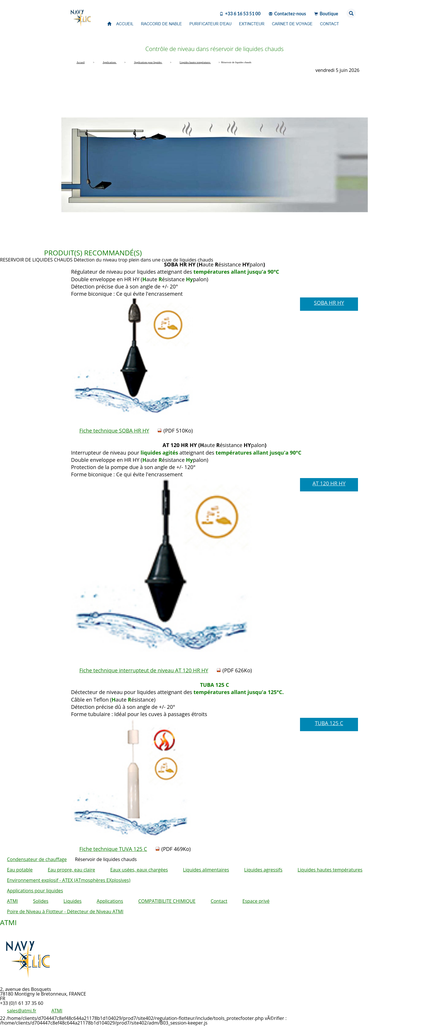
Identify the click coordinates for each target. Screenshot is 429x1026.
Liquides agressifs (263, 870)
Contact (219, 901)
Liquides (72, 901)
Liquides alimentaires (206, 870)
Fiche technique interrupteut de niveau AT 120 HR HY (143, 670)
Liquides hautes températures (329, 870)
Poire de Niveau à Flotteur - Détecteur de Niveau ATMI (65, 911)
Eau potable (20, 870)
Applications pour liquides (35, 890)
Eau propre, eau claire (71, 870)
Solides (40, 901)
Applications (110, 901)
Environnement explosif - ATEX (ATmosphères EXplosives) (68, 880)
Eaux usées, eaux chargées (139, 870)
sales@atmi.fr (21, 1010)
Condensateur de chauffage (37, 859)
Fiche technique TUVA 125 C (113, 848)
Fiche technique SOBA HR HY (114, 430)
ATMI (12, 901)
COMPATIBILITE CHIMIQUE (167, 901)
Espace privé (255, 901)
